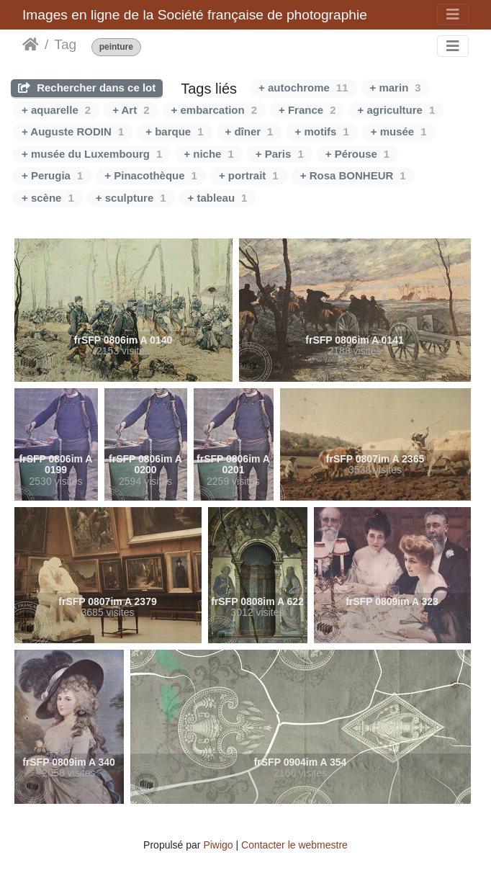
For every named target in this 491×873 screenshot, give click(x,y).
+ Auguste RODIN (73, 131)
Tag (65, 44)
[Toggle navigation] (453, 14)
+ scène (48, 198)
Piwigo (218, 845)
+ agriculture (396, 110)
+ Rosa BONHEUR (353, 175)
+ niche (208, 154)
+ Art (130, 110)
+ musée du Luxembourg (92, 154)
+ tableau (218, 198)
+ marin (395, 87)
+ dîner (249, 131)
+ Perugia (52, 175)
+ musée (399, 131)
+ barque (174, 131)
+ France (307, 110)
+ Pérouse (357, 154)
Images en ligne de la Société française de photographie (194, 14)
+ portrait (249, 175)
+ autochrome (303, 87)
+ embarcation (214, 110)
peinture (116, 47)
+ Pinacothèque (150, 175)
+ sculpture (131, 198)
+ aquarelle (56, 110)
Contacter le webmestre (294, 845)
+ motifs (321, 131)
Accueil (30, 45)
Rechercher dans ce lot (87, 87)
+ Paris (280, 154)
